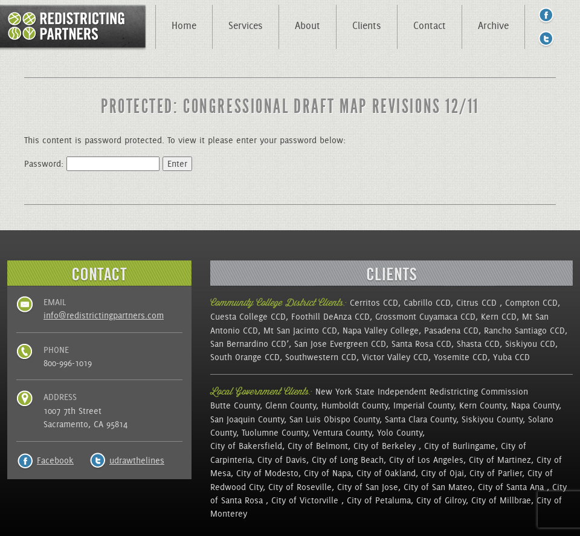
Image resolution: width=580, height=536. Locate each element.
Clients (366, 25)
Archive (493, 25)
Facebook (55, 460)
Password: (92, 163)
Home (184, 25)
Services (245, 25)
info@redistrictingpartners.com (104, 315)
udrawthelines (136, 460)
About (307, 25)
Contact (429, 25)
